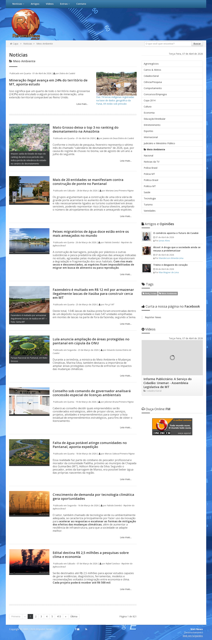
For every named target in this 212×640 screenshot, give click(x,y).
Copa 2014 (149, 100)
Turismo (148, 204)
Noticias (27, 43)
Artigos (35, 3)
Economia (149, 112)
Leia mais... (82, 103)
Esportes (148, 131)
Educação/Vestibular (154, 118)
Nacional (148, 155)
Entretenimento (152, 124)
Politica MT (150, 186)
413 (59, 616)
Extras (65, 3)
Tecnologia (150, 198)
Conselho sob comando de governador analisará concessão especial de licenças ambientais (92, 393)
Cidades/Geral (151, 75)
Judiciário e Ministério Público (159, 143)
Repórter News (153, 317)
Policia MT (149, 173)
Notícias (18, 3)
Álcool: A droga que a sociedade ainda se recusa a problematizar (176, 249)
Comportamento (153, 88)
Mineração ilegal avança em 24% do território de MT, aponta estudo (48, 82)
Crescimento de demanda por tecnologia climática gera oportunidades (93, 496)
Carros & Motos (152, 69)
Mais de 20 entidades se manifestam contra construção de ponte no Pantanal (88, 181)
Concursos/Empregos (155, 94)
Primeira (15, 616)
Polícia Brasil (150, 167)
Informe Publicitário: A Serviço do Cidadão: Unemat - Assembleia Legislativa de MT (167, 383)
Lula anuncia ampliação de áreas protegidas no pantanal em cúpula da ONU (91, 341)
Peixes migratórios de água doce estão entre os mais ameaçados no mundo (91, 233)
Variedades (150, 210)
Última (73, 616)
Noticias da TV (151, 161)
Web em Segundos (193, 635)
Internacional (151, 137)
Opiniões (158, 224)
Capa (14, 43)
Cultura (147, 106)
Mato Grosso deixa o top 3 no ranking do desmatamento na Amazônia (85, 129)
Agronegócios (151, 63)
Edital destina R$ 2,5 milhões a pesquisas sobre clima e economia (91, 554)
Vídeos (49, 3)
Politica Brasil (151, 180)
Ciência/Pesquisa (153, 82)
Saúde (147, 192)
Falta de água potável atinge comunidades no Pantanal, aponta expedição (90, 445)
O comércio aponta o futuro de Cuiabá (175, 233)
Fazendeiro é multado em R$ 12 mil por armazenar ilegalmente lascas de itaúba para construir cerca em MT (93, 293)
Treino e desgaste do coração (170, 264)
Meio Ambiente (44, 43)
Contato (81, 3)
